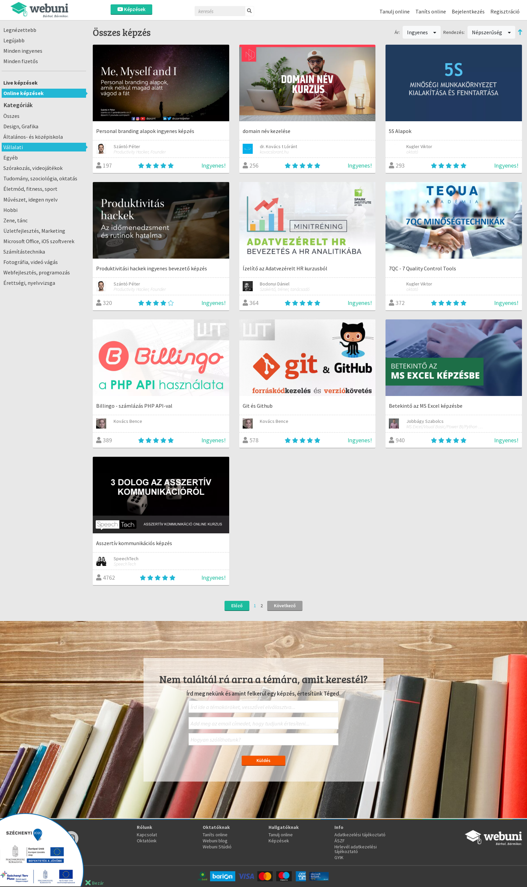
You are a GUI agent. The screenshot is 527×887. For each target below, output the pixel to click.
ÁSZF (339, 841)
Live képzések (20, 82)
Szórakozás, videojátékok (33, 168)
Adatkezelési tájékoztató (360, 835)
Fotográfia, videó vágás (30, 262)
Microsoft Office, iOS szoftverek (38, 241)
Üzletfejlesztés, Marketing (34, 230)
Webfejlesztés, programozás (36, 272)
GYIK (338, 857)
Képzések (131, 9)
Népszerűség (491, 32)
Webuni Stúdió (217, 847)
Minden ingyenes (22, 50)
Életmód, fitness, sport (30, 188)
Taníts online (430, 11)
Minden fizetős (20, 61)
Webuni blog (215, 841)
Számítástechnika (24, 251)
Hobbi (10, 210)
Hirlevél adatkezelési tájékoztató (355, 849)
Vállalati (13, 147)
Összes (11, 116)
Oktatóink (147, 841)
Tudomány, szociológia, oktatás (40, 178)
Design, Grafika (20, 126)
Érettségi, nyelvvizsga (29, 282)
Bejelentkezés (468, 11)
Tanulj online (394, 11)
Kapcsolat (147, 835)
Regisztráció (505, 11)
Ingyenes (422, 32)
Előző (237, 606)
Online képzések (23, 93)
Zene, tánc (15, 220)
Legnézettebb (19, 30)
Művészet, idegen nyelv (30, 199)
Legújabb (14, 40)
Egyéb (10, 157)
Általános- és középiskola (33, 136)
